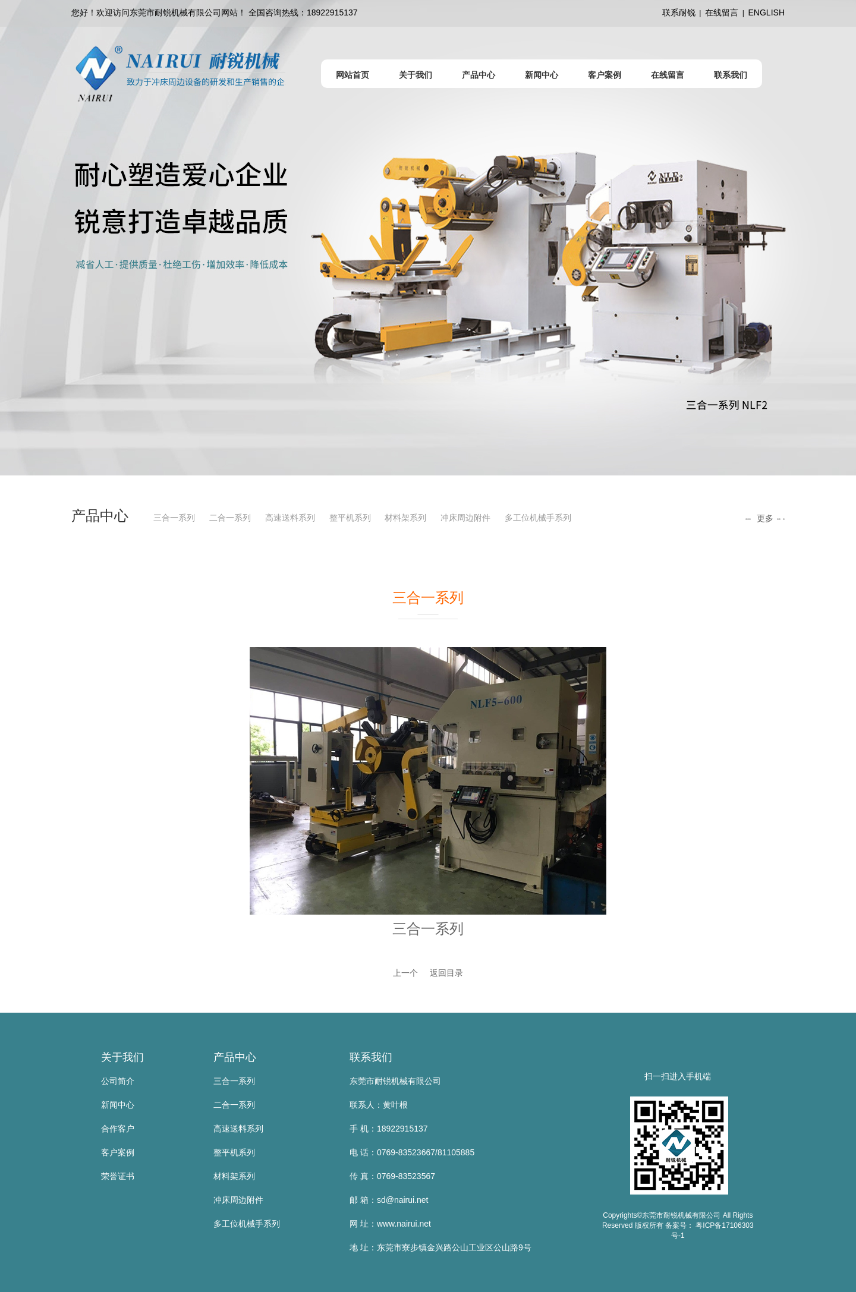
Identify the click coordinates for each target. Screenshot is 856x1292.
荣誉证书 (117, 1176)
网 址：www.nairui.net (390, 1223)
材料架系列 (405, 517)
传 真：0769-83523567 (392, 1176)
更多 (763, 518)
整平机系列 (350, 517)
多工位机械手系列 (538, 517)
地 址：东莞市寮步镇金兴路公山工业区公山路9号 (440, 1247)
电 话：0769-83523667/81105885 (412, 1152)
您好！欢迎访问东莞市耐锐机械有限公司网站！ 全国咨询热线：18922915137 (214, 12)
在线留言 (721, 12)
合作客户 (117, 1128)
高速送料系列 (290, 517)
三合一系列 (174, 517)
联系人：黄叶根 (379, 1105)
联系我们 (371, 1057)
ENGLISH (766, 12)
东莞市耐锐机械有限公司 (395, 1081)
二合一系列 (230, 517)
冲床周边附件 (465, 517)
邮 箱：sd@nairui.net (389, 1200)
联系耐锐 (679, 12)
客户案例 (117, 1152)
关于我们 (122, 1057)
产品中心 (234, 1057)
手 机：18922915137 (389, 1128)
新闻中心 (117, 1105)
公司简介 (117, 1081)
